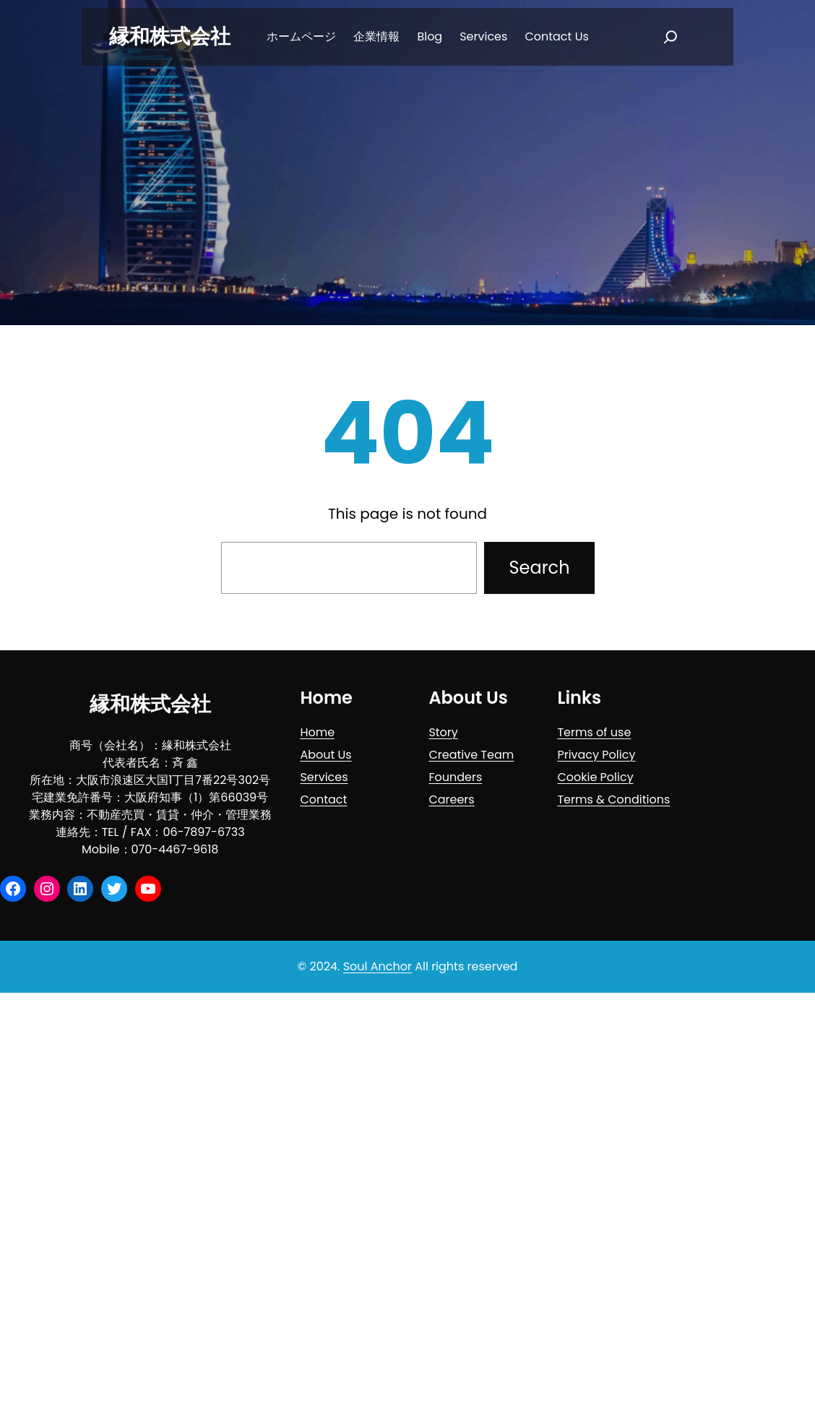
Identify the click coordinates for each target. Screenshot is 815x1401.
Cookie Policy (595, 777)
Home (317, 732)
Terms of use (594, 732)
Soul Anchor (377, 966)
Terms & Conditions (613, 799)
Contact (323, 799)
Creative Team (471, 754)
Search (539, 567)
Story (442, 732)
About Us (325, 754)
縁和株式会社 (169, 36)
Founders (455, 777)
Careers (451, 799)
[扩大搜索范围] (670, 37)
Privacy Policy (596, 754)
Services (324, 777)
